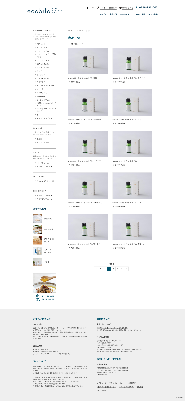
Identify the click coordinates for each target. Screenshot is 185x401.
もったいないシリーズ (45, 181)
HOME (70, 31)
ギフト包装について (126, 387)
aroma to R (41, 96)
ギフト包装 (153, 14)
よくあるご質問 (138, 14)
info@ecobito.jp (102, 374)
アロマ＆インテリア (84, 31)
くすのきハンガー (44, 60)
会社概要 (140, 387)
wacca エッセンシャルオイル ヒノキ (127, 161)
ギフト (39, 115)
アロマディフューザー (45, 199)
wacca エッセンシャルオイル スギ (126, 119)
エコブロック (42, 48)
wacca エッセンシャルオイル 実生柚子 (84, 244)
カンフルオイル (43, 51)
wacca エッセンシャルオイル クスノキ (128, 78)
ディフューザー (43, 142)
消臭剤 (39, 139)
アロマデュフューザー (45, 86)
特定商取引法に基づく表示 (106, 387)
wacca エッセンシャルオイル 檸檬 (82, 78)
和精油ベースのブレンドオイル (46, 104)
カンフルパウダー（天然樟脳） (46, 55)
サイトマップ (101, 383)
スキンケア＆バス (44, 67)
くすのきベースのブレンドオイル (46, 110)
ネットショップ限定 (44, 118)
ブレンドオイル (43, 78)
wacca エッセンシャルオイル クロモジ (84, 119)
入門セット (41, 44)
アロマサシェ (42, 93)
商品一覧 (113, 14)
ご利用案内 (132, 383)
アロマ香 (40, 89)
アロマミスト (42, 82)
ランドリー (41, 71)
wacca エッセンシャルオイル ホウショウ (85, 203)
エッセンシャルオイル (45, 166)
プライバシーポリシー (117, 383)
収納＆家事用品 (43, 64)
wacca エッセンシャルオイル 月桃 (126, 203)
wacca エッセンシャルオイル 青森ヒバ (128, 244)
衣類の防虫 (48, 219)
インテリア (41, 75)
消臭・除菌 (48, 229)
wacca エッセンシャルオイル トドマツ (84, 161)
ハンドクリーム (43, 163)
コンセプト (102, 14)
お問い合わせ (101, 390)
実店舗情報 (124, 14)
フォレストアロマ (44, 100)
